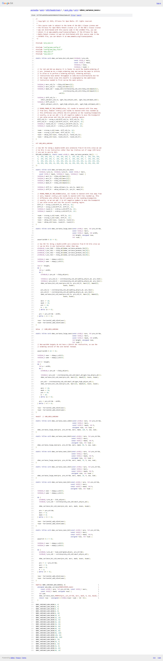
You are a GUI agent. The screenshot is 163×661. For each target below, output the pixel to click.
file (73, 15)
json (159, 658)
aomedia (34, 10)
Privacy (18, 658)
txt (154, 658)
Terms (24, 658)
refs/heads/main (53, 10)
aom (42, 10)
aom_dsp (68, 10)
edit (79, 15)
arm (76, 10)
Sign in (159, 3)
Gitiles (12, 658)
